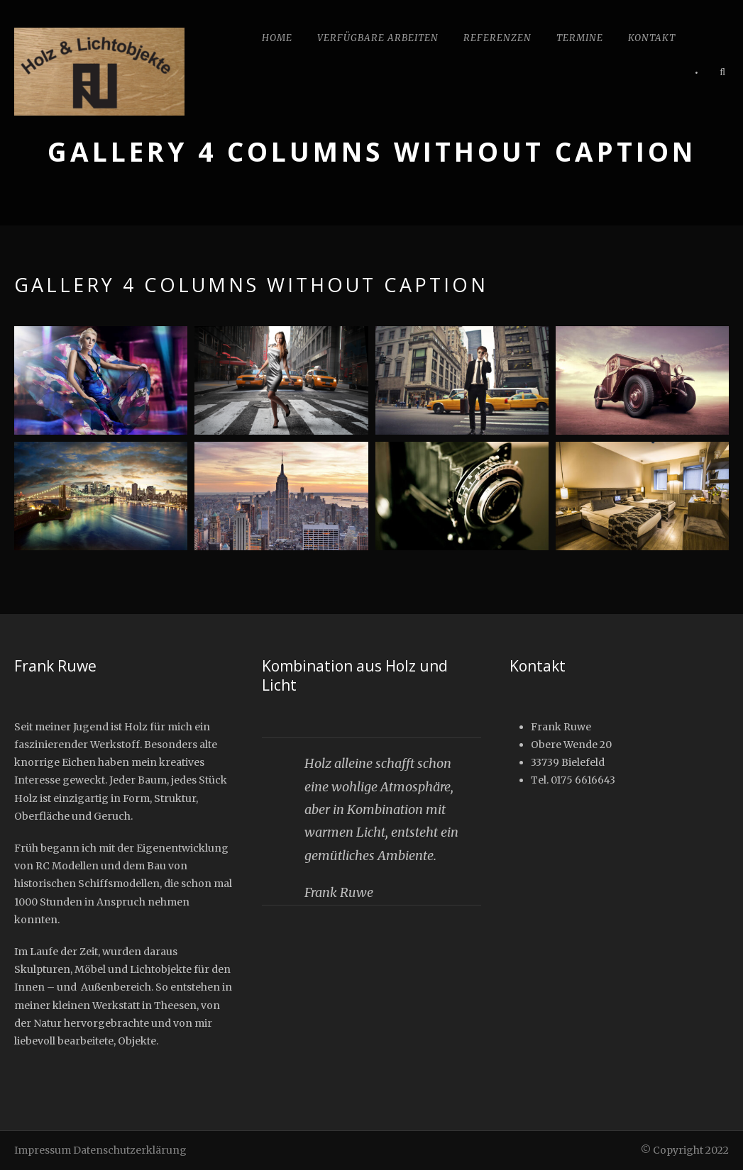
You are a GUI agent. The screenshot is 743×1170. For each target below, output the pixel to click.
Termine (579, 38)
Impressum (42, 1150)
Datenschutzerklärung (130, 1150)
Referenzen (497, 38)
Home (277, 38)
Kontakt (652, 38)
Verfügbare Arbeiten (378, 38)
